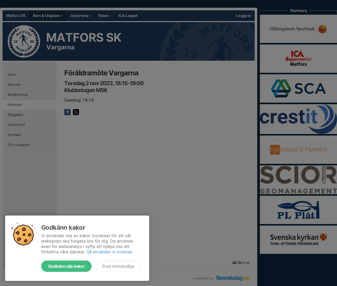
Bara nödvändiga (118, 266)
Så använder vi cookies (109, 251)
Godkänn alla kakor (66, 266)
